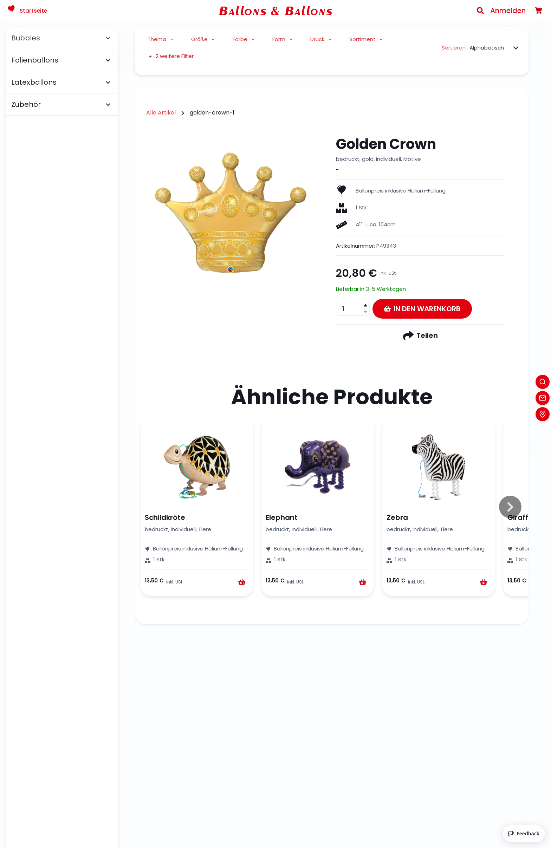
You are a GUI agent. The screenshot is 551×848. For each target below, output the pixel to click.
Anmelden (508, 10)
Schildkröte (165, 517)
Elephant (282, 517)
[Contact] (543, 398)
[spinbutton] (353, 309)
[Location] (543, 414)
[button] (365, 305)
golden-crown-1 (212, 113)
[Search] (480, 11)
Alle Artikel (161, 113)
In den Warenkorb (422, 309)
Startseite (26, 10)
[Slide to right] (510, 507)
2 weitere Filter (171, 56)
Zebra (397, 517)
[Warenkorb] (538, 11)
